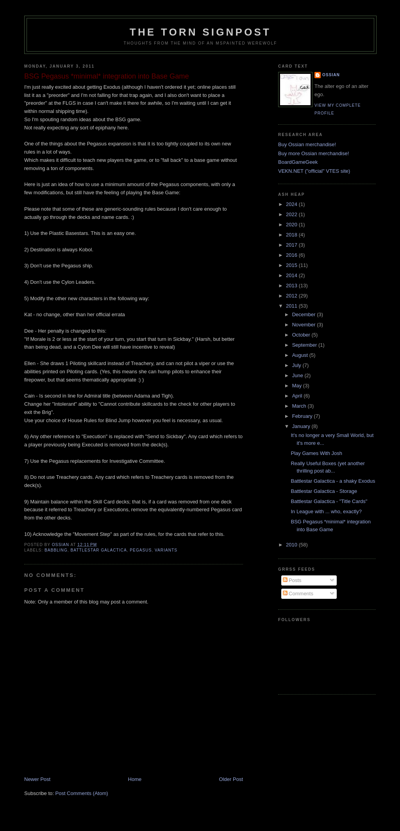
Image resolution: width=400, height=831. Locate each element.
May (297, 386)
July (297, 365)
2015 (292, 265)
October (302, 335)
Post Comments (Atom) (81, 793)
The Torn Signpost (200, 32)
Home (135, 779)
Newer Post (37, 779)
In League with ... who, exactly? (326, 511)
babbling (56, 550)
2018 (292, 235)
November (304, 325)
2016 (292, 255)
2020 (292, 224)
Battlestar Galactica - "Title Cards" (329, 501)
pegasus (141, 550)
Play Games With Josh (316, 453)
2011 (292, 306)
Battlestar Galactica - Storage (324, 491)
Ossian (331, 75)
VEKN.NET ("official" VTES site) (314, 171)
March (300, 406)
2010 (292, 545)
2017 (292, 245)
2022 (292, 214)
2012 (292, 296)
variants (166, 550)
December (304, 314)
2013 (292, 285)
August (300, 355)
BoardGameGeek (298, 162)
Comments (298, 593)
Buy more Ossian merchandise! (313, 153)
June (298, 375)
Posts (292, 580)
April (298, 396)
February (303, 416)
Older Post (231, 779)
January (302, 426)
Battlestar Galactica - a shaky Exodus (333, 481)
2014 (292, 275)
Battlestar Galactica (98, 550)
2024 (292, 204)
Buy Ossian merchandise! (307, 144)
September (305, 345)
